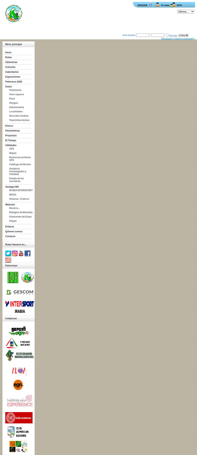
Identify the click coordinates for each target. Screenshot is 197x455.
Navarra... (14, 208)
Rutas (8, 57)
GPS (11, 148)
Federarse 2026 (13, 81)
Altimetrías (11, 62)
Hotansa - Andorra (19, 199)
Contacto (10, 236)
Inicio (8, 52)
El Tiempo (10, 140)
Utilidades (10, 145)
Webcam (10, 204)
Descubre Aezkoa (18, 115)
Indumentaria (16, 107)
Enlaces (9, 226)
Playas (13, 221)
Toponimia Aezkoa (19, 120)
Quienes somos (13, 231)
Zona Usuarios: (129, 35)
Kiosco (9, 125)
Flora (12, 98)
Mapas (12, 153)
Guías (8, 86)
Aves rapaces (16, 94)
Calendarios (12, 72)
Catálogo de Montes (20, 164)
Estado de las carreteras (16, 180)
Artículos (10, 67)
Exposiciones (12, 76)
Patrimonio (15, 90)
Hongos (13, 103)
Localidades (16, 111)
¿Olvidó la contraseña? (183, 39)
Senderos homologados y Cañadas (17, 171)
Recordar (173, 36)
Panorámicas (12, 130)
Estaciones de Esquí (20, 216)
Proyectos (11, 135)
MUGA (12, 194)
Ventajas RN (12, 186)
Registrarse (167, 39)
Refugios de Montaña (20, 212)
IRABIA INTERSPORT (21, 190)
